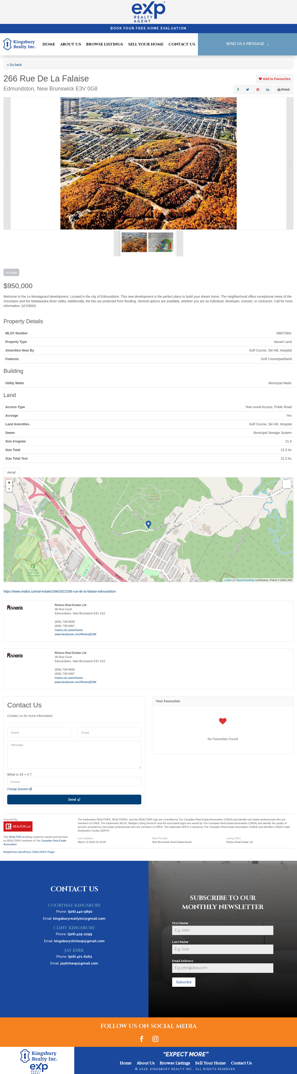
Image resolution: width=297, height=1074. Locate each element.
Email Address (183, 961)
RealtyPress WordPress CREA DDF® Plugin (29, 852)
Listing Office (233, 838)
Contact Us (181, 44)
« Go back (14, 65)
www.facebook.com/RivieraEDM (75, 634)
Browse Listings (104, 44)
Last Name (181, 942)
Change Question (19, 789)
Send (74, 799)
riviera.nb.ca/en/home (69, 630)
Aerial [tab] (11, 472)
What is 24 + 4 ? (19, 774)
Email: (74, 918)
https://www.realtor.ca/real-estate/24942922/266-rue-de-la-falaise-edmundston (59, 591)
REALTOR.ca (17, 836)
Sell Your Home (145, 44)
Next (289, 163)
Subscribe (184, 982)
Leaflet (228, 580)
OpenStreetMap (245, 580)
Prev (7, 163)
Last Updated (85, 838)
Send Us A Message (244, 44)
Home (48, 44)
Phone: (74, 911)
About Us (70, 44)
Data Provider (160, 838)
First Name (181, 923)
